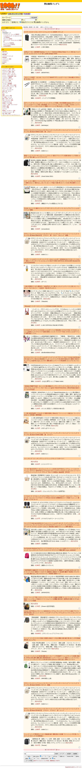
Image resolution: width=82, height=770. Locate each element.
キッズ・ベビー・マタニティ (9, 74)
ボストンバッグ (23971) (9, 44)
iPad (3, 63)
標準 (29, 756)
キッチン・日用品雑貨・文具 (9, 76)
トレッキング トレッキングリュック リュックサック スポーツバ (44, 458)
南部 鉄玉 (4, 51)
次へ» (57, 29)
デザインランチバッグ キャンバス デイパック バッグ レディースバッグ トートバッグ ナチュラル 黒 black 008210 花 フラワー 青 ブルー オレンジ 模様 (51, 234)
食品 (3, 94)
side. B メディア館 (15, 14)
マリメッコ (5, 53)
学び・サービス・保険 (7, 100)
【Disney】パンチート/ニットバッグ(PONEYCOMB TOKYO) (43, 306)
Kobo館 (27, 14)
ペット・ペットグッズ (7, 89)
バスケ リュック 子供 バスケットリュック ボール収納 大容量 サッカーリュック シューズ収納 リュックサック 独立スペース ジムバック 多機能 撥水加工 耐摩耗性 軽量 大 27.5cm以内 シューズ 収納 (51, 599)
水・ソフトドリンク (7, 82)
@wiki (77, 756)
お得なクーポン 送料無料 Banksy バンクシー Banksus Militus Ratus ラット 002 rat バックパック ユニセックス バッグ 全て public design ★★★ (52, 52)
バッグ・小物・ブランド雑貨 (9, 85)
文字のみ (55, 756)
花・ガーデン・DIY (7, 88)
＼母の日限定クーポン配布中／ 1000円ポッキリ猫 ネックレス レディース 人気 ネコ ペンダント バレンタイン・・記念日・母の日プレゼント (51, 287)
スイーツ (4, 109)
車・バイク (5, 92)
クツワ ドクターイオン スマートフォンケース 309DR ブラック (43, 32)
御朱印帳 (4, 54)
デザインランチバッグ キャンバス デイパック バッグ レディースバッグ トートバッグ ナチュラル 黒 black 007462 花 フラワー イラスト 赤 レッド (51, 709)
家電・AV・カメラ (6, 91)
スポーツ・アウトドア (7, 79)
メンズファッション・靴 (8, 112)
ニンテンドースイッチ (7, 56)
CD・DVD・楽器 (6, 113)
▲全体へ (3, 30)
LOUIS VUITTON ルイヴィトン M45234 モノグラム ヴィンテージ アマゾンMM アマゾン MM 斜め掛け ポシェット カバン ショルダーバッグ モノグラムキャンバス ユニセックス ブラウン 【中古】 (52, 612)
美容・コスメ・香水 (7, 95)
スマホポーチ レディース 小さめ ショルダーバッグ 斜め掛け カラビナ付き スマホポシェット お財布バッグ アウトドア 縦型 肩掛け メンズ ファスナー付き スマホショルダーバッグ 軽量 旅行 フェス (51, 331)
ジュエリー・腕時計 (7, 77)
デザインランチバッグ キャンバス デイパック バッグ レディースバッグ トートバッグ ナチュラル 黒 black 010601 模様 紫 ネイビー (51, 434)
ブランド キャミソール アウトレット (11, 115)
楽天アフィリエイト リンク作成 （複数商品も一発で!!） (47, 760)
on (54, 758)
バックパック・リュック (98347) (11, 34)
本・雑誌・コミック (7, 97)
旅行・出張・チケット (7, 98)
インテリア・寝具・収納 (8, 68)
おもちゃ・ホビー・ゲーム (8, 70)
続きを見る (63, 44)
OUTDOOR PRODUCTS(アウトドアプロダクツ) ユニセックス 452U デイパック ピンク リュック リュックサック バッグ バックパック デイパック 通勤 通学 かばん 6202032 (52, 549)
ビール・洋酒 (5, 107)
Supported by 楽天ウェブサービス (73, 767)
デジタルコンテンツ (7, 101)
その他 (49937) (7, 46)
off (50, 758)
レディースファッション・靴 (9, 86)
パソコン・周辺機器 (7, 83)
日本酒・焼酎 (5, 106)
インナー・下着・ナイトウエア (9, 104)
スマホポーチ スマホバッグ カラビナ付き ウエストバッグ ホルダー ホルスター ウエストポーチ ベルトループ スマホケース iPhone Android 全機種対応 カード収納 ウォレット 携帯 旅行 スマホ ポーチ (51, 497)
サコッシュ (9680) (7, 38)
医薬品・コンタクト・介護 (8, 110)
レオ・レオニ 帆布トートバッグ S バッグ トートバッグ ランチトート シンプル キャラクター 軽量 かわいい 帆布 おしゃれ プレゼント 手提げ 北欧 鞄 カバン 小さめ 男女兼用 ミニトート (52, 182)
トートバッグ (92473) (8, 43)
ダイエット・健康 (6, 80)
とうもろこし (5, 60)
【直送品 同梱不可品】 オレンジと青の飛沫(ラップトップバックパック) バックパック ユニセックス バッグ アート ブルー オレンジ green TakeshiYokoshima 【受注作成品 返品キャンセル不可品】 (52, 387)
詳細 (34, 756)
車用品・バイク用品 (7, 103)
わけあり (4, 62)
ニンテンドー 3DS (6, 59)
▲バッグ (4, 31)
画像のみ (62, 756)
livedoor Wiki (70, 756)
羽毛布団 (4, 57)
